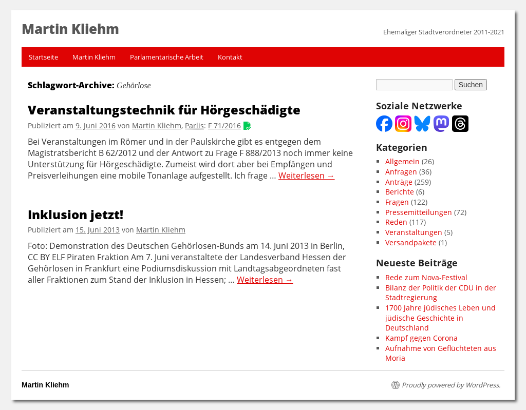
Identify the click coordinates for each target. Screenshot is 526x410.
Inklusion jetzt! (75, 214)
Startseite (43, 57)
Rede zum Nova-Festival (426, 277)
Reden (396, 222)
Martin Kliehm (94, 57)
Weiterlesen (306, 175)
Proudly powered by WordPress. (451, 385)
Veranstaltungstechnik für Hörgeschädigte (164, 110)
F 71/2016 (224, 125)
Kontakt (230, 57)
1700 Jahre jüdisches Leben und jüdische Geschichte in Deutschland (440, 318)
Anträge (398, 182)
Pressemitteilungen (418, 212)
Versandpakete (411, 242)
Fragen (397, 202)
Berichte (399, 192)
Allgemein (402, 161)
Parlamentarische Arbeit (166, 57)
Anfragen (401, 172)
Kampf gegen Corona (421, 338)
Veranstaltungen (413, 232)
